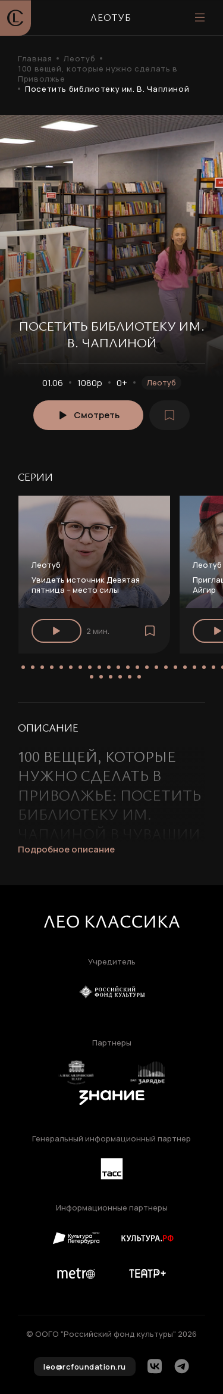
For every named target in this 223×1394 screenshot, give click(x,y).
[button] (23, 667)
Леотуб (79, 59)
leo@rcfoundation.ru (84, 1366)
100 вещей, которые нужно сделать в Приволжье (98, 74)
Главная (35, 59)
